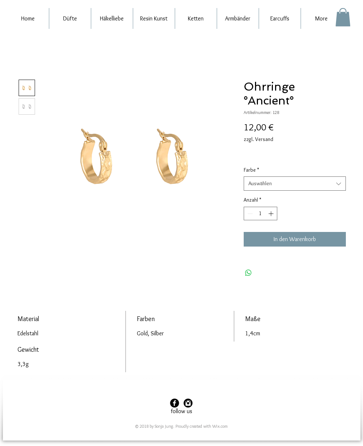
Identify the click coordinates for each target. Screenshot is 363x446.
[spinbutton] (260, 213)
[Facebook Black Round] (174, 403)
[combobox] (295, 183)
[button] (343, 17)
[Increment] (271, 213)
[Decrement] (249, 213)
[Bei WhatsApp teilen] (248, 272)
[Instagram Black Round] (188, 403)
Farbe (251, 170)
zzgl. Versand (258, 139)
